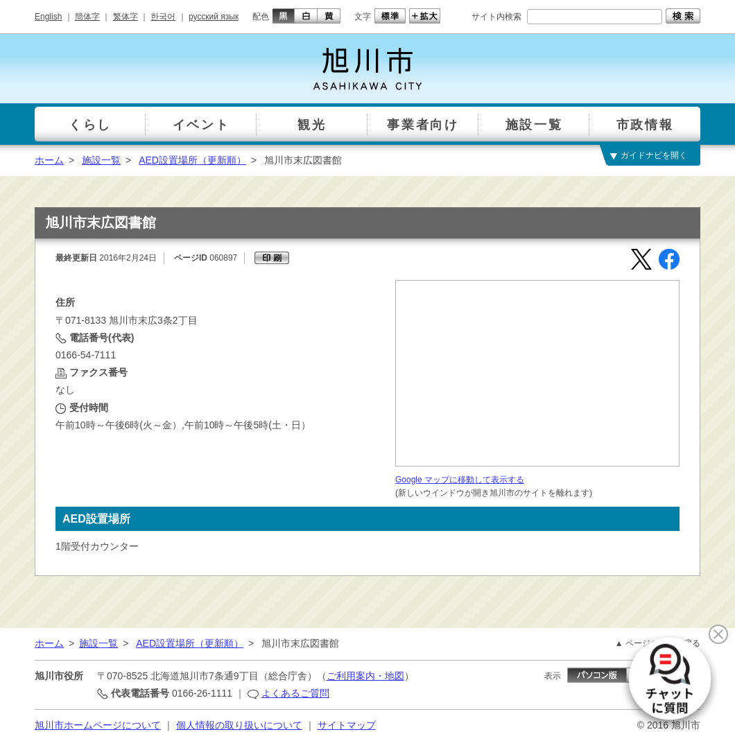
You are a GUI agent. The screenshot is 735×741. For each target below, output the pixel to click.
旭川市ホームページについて (98, 725)
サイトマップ (347, 725)
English (48, 16)
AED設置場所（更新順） (192, 160)
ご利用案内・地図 (365, 675)
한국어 (162, 16)
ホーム (49, 160)
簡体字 (87, 16)
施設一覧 (101, 160)
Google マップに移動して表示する (459, 480)
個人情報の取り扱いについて (239, 725)
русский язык (214, 16)
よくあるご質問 (295, 693)
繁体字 (125, 16)
